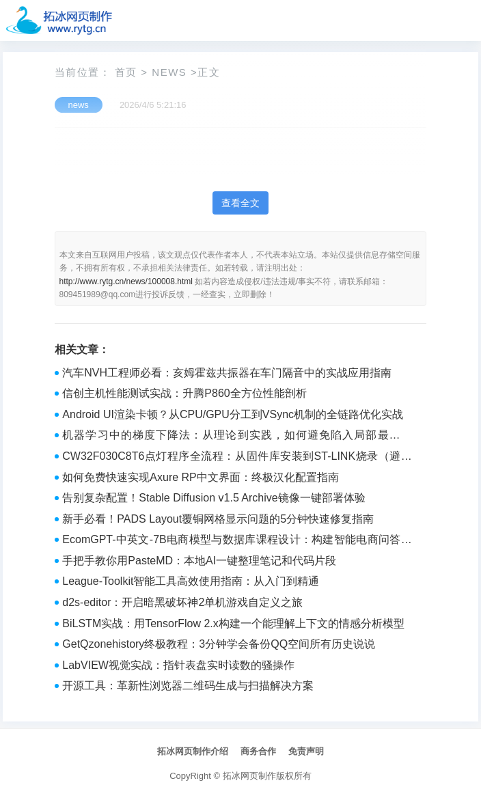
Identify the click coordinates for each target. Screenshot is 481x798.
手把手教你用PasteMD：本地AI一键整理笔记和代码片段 (199, 560)
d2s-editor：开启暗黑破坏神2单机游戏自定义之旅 (182, 602)
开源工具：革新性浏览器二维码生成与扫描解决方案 (188, 685)
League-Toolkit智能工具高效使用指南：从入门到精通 (190, 581)
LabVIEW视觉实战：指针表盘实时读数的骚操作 (178, 665)
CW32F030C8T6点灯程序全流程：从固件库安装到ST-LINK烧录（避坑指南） (236, 457)
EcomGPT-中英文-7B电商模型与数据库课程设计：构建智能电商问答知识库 (236, 541)
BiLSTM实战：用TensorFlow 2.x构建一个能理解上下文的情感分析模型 (233, 623)
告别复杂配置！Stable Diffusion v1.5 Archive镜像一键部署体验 (213, 498)
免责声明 (306, 751)
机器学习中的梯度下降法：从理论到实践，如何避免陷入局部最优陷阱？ (236, 436)
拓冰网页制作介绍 (192, 751)
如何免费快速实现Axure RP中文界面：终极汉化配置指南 (200, 477)
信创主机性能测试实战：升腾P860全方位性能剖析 (184, 393)
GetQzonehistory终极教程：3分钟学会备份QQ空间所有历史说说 (218, 644)
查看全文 (240, 202)
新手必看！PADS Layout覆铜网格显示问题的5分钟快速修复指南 (218, 519)
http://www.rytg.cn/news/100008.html (126, 281)
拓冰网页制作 (249, 776)
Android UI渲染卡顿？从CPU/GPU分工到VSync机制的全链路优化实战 (232, 414)
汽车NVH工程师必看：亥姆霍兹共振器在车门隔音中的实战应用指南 (226, 373)
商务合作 (258, 751)
